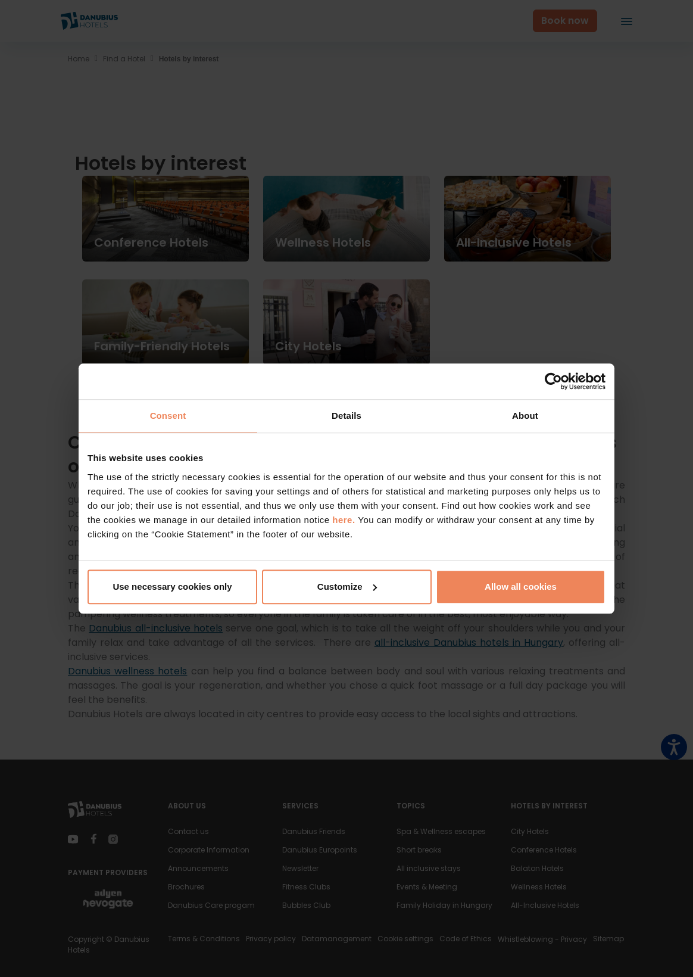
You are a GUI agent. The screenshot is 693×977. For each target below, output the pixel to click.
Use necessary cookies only (172, 586)
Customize (347, 586)
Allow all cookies (521, 586)
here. (345, 520)
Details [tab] (346, 415)
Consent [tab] (168, 415)
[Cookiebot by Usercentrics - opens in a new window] (553, 381)
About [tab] (525, 415)
